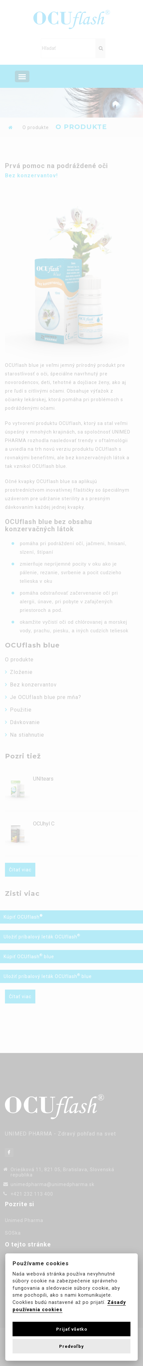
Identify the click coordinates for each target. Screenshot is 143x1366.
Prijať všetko (71, 1329)
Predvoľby (71, 1346)
